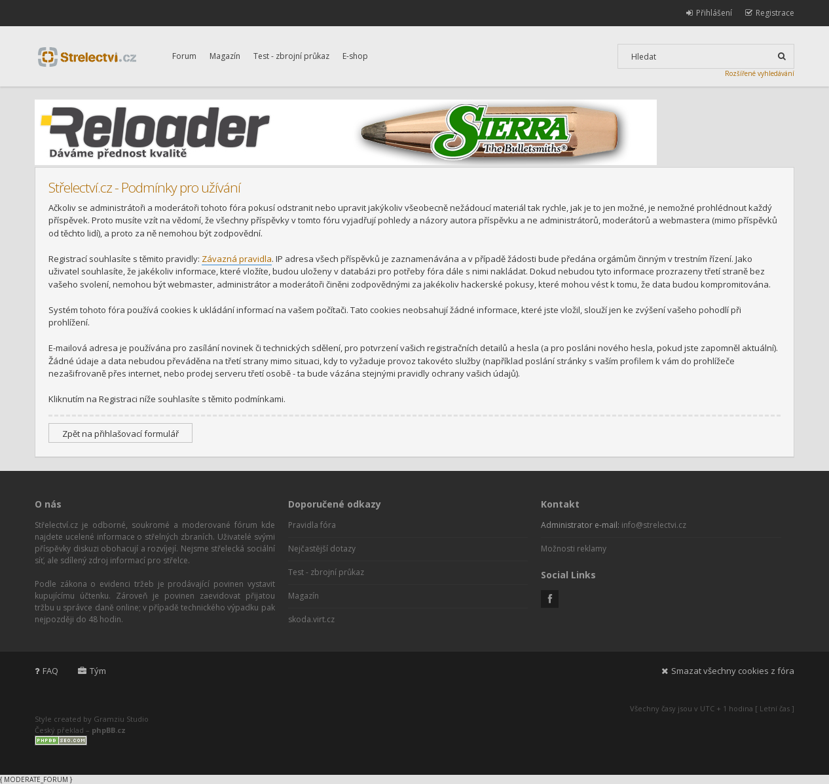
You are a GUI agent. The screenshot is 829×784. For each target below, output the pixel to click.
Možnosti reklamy (573, 548)
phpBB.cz (109, 730)
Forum (184, 56)
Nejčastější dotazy (322, 548)
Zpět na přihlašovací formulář (120, 433)
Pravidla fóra (312, 525)
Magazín (225, 56)
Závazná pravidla (237, 259)
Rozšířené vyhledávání (759, 73)
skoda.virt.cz (311, 619)
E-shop (355, 56)
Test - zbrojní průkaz (291, 56)
